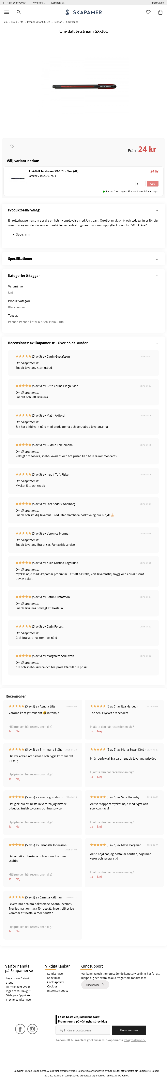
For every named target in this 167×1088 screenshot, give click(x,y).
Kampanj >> (58, 2)
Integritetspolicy (57, 991)
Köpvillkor (53, 978)
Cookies (52, 986)
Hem (4, 22)
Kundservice (55, 973)
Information (157, 2)
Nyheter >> (39, 2)
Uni (10, 293)
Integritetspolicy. (135, 1040)
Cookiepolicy (55, 982)
